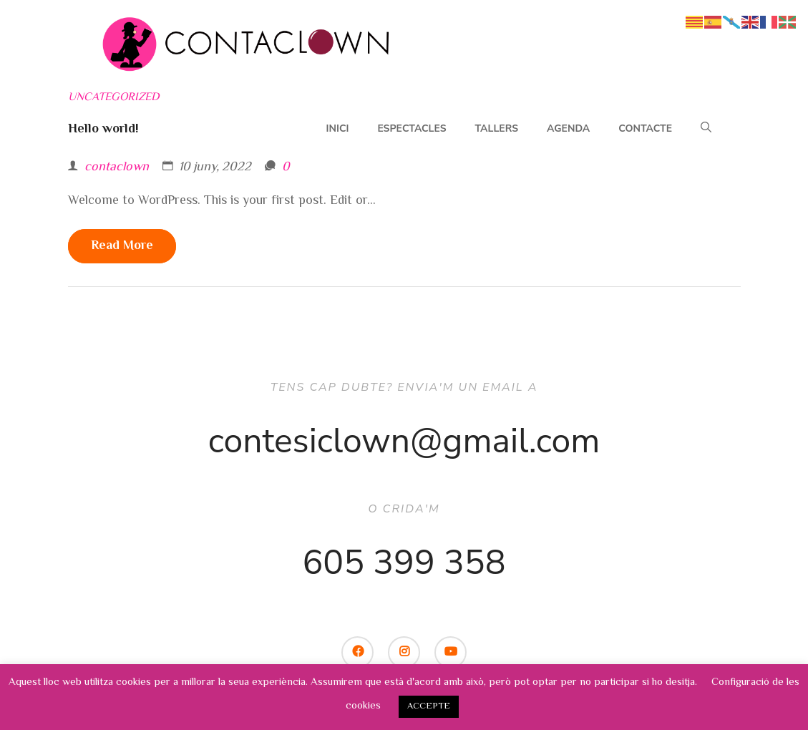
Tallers (497, 128)
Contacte (645, 128)
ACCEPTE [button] (428, 706)
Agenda (568, 128)
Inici (337, 128)
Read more (122, 246)
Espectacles (411, 128)
